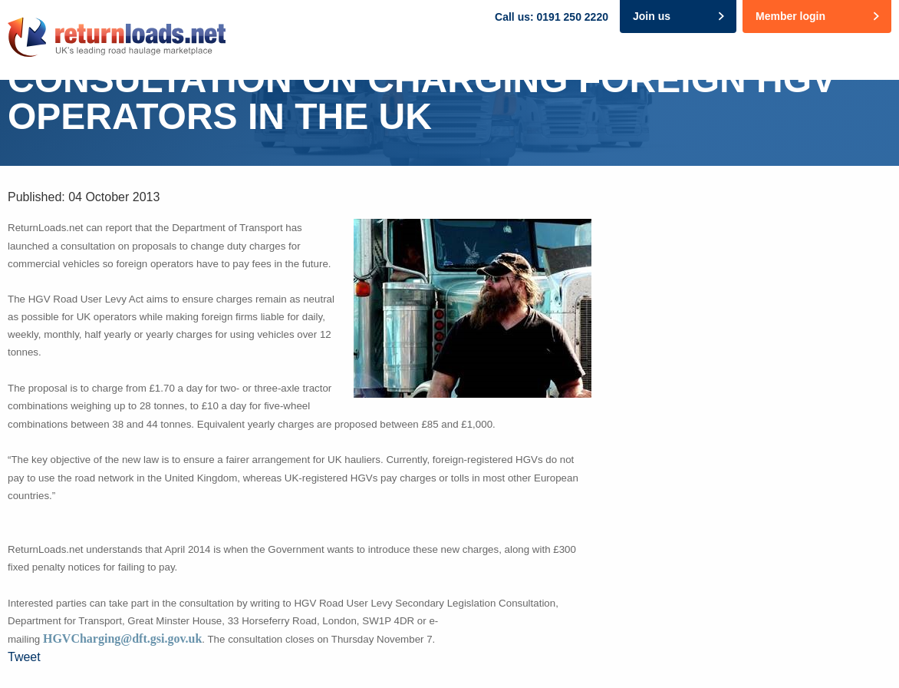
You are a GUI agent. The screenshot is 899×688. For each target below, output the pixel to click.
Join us (651, 16)
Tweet (24, 656)
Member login (790, 16)
